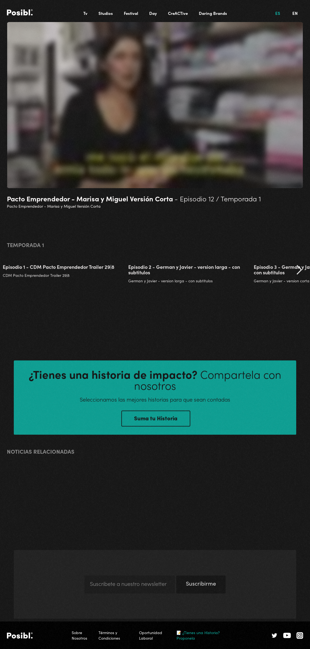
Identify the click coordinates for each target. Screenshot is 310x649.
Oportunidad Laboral (150, 635)
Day (153, 13)
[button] (299, 273)
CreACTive (178, 13)
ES (277, 13)
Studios (105, 13)
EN (295, 13)
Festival (131, 13)
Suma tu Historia (155, 421)
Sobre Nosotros (79, 635)
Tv (85, 13)
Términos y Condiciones (109, 635)
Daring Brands (213, 13)
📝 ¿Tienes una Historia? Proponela (198, 635)
